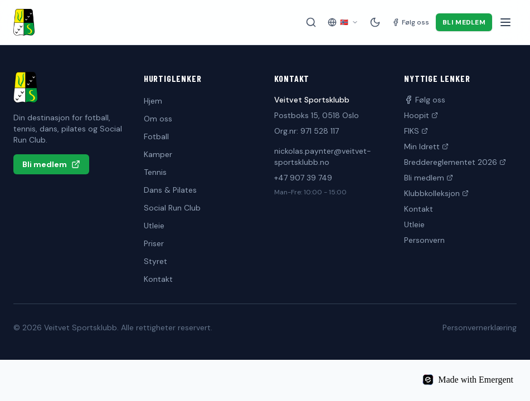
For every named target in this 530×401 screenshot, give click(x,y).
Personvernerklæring (480, 327)
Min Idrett (426, 146)
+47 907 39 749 (303, 178)
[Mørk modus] (375, 22)
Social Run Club (172, 208)
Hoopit (421, 115)
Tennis (155, 172)
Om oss (158, 119)
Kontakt (158, 279)
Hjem (153, 101)
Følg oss (424, 100)
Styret (155, 261)
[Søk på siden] (311, 22)
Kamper (158, 154)
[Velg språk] (343, 22)
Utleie (154, 226)
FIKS (416, 131)
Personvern (424, 240)
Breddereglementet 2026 (455, 162)
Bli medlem (464, 22)
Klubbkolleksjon (436, 193)
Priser (154, 243)
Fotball (156, 136)
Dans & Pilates (170, 190)
